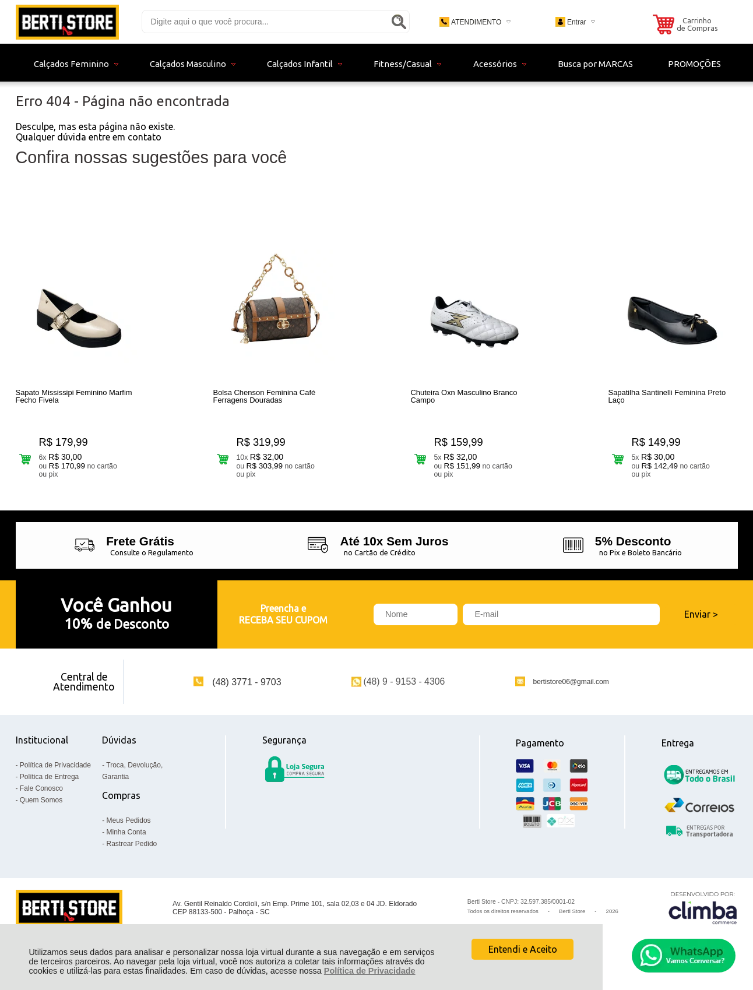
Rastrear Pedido (132, 849)
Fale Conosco (41, 794)
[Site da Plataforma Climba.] (702, 914)
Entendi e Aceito (522, 949)
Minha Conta (126, 838)
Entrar (576, 22)
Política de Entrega (49, 782)
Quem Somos (41, 806)
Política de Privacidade (370, 970)
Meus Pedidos (129, 826)
